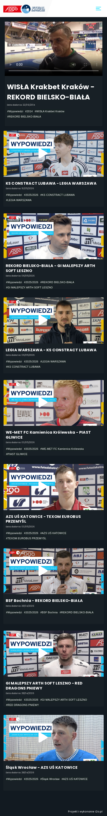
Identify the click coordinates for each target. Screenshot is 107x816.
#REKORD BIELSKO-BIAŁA (24, 116)
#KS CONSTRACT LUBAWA (57, 194)
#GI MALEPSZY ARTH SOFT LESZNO (29, 287)
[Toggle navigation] (98, 8)
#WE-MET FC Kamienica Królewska (62, 448)
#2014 (29, 111)
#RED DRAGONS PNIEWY (22, 704)
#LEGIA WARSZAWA (19, 200)
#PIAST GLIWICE (17, 454)
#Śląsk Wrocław (50, 779)
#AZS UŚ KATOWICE (53, 533)
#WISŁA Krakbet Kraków (49, 111)
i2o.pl (98, 811)
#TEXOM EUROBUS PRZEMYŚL (26, 538)
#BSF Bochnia (49, 612)
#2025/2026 (31, 194)
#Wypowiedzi (15, 111)
